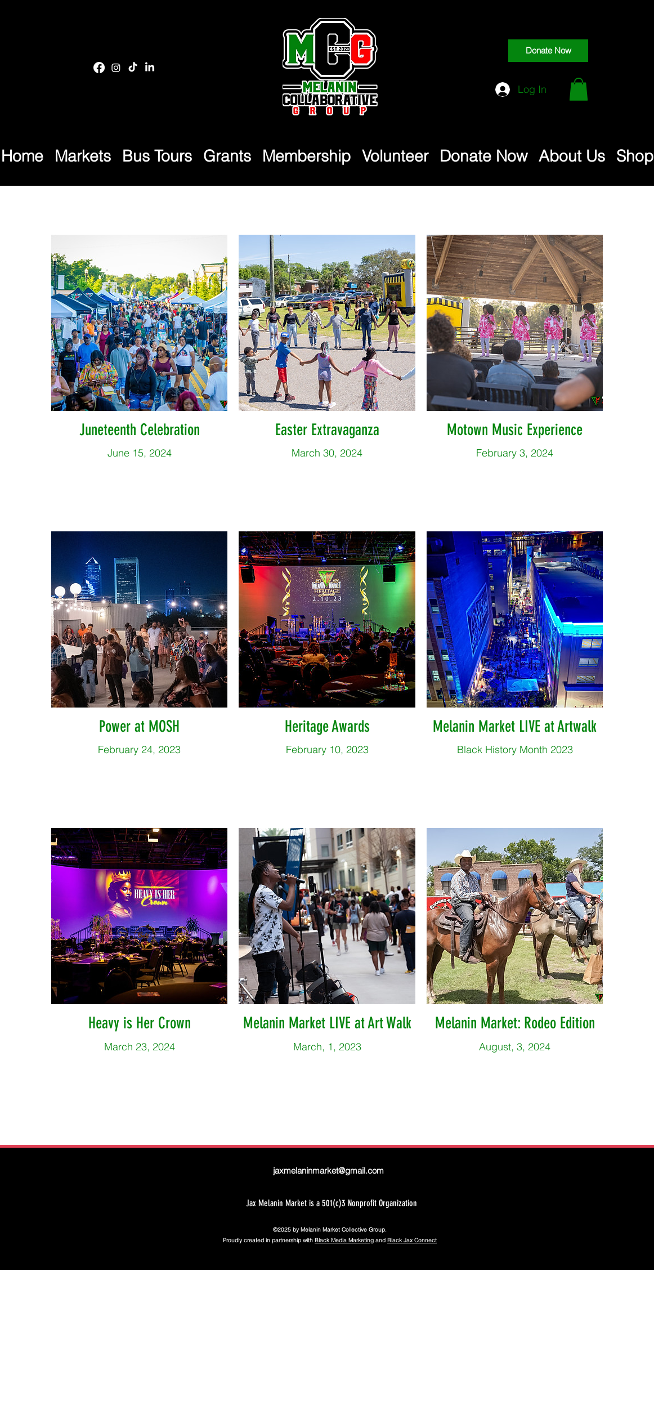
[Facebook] (99, 67)
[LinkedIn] (149, 67)
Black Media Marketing (344, 1240)
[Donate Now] (548, 50)
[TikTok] (132, 67)
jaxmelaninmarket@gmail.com (328, 1170)
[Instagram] (116, 67)
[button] (578, 89)
